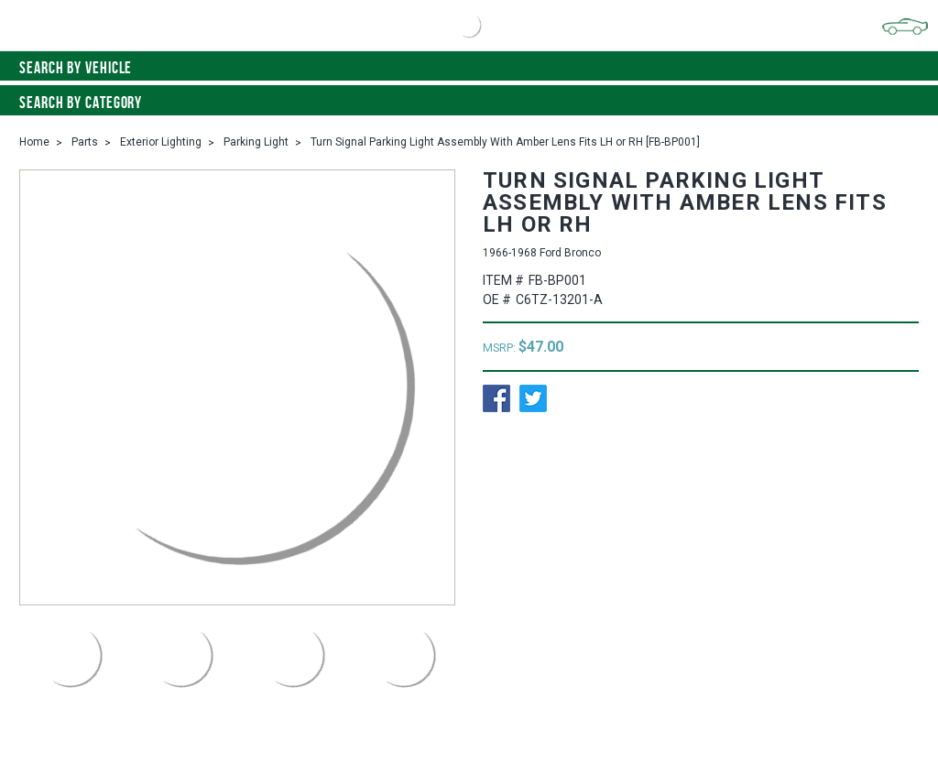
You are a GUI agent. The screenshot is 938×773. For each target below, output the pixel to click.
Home (34, 142)
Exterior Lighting (161, 142)
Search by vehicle (469, 68)
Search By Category (469, 102)
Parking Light (256, 142)
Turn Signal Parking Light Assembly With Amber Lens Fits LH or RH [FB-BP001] (505, 142)
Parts (84, 142)
